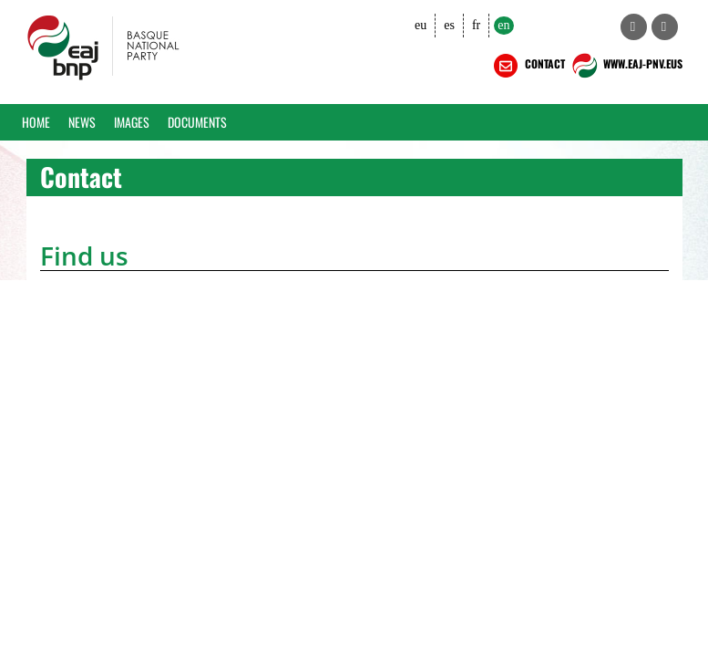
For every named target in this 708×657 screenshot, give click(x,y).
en (503, 25)
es (449, 25)
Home (36, 121)
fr (476, 25)
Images (131, 121)
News (82, 121)
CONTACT (527, 65)
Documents (197, 121)
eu (420, 25)
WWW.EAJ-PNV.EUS (625, 65)
